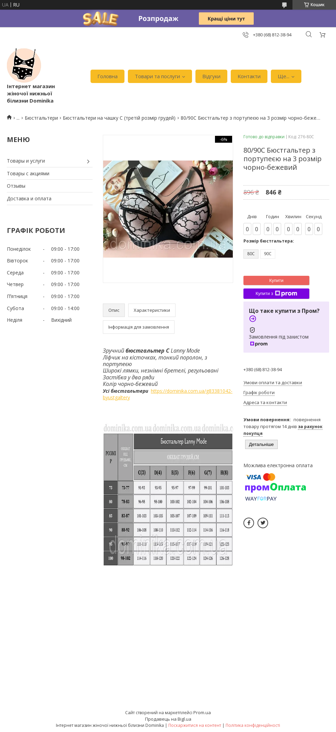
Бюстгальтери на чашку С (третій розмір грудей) (119, 118)
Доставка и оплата (29, 198)
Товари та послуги (157, 76)
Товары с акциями (28, 173)
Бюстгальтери (41, 118)
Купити (276, 280)
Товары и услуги (26, 160)
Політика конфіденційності (253, 725)
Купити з (276, 294)
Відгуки (211, 76)
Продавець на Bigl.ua (168, 719)
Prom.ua (202, 712)
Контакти (249, 76)
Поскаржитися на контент (194, 725)
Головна (107, 76)
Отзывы (16, 185)
